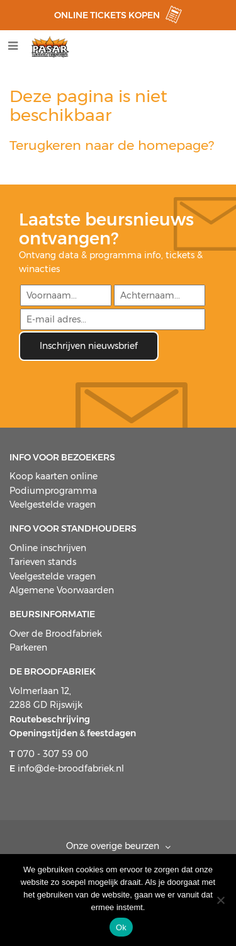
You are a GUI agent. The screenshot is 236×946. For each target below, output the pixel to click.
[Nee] (220, 900)
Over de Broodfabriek (55, 633)
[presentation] (114, 385)
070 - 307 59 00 (48, 754)
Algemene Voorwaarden (61, 590)
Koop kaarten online (53, 476)
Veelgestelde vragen (52, 504)
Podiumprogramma (53, 490)
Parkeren (28, 647)
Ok (121, 927)
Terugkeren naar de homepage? (111, 145)
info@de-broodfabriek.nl (66, 768)
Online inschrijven (47, 548)
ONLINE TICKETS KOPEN (107, 15)
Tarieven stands (42, 561)
